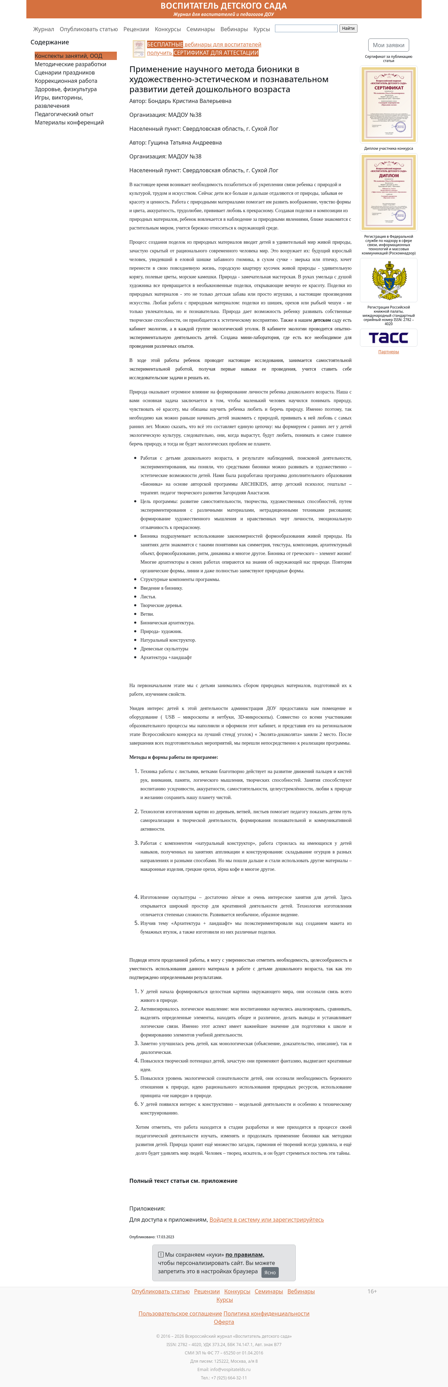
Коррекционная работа (66, 81)
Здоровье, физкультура (66, 89)
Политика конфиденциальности (267, 1313)
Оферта (224, 1322)
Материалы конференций (69, 122)
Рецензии (136, 29)
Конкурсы (168, 29)
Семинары (201, 29)
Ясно (270, 1272)
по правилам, (244, 1254)
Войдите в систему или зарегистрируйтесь (266, 1219)
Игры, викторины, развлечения (59, 102)
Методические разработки (70, 64)
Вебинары (234, 29)
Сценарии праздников (65, 72)
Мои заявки (389, 45)
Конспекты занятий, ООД (68, 56)
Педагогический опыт (64, 114)
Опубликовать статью (89, 29)
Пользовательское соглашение (180, 1313)
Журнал (43, 29)
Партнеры (388, 352)
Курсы (261, 29)
